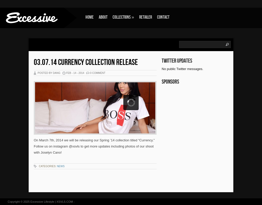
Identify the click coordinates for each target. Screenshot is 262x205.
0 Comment (97, 73)
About (103, 17)
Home (89, 17)
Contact (163, 17)
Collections (123, 17)
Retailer (145, 17)
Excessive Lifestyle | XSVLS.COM (51, 201)
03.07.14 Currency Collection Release (86, 62)
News (60, 166)
